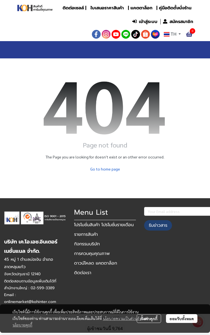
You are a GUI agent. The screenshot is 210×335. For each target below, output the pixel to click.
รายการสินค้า (86, 234)
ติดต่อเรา (82, 272)
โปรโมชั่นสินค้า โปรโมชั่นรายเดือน (104, 225)
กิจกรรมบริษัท (87, 244)
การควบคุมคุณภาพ (92, 253)
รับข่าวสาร (158, 225)
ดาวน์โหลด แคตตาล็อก (95, 263)
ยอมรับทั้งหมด (182, 318)
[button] (93, 21)
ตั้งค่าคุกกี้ (149, 318)
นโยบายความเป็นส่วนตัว (122, 318)
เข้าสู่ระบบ (145, 21)
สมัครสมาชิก (178, 21)
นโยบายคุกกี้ (22, 324)
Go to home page (105, 168)
